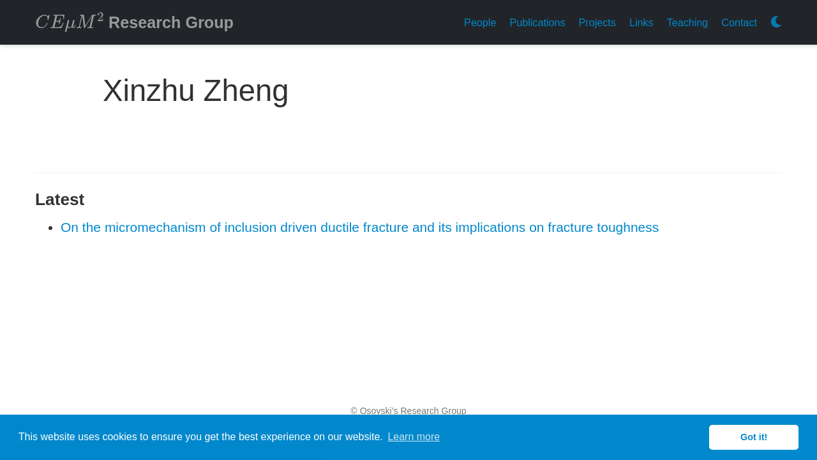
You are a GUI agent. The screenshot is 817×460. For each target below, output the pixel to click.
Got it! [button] (753, 437)
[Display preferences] (776, 22)
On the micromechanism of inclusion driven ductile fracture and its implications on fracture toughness (360, 227)
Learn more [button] (413, 436)
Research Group (134, 21)
